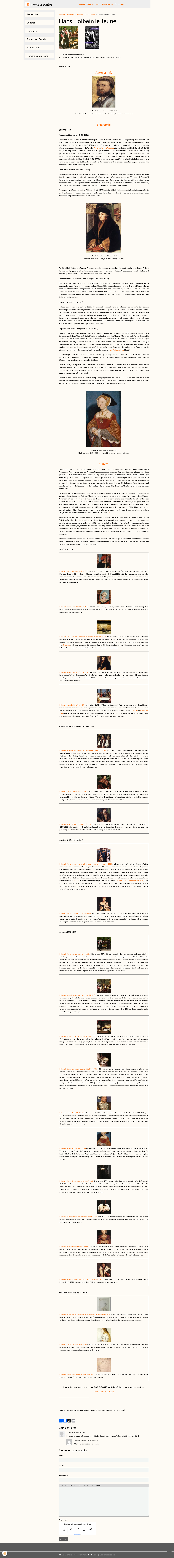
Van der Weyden (110, 148)
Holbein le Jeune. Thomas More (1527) (72, 791)
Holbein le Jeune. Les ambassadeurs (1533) (74, 954)
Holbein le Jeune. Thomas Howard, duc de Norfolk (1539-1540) (81, 1279)
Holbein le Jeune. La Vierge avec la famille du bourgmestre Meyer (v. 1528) (85, 864)
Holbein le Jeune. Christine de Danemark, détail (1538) (78, 1217)
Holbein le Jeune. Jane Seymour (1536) (72, 1148)
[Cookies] (5, 1553)
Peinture (91, 4)
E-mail (61, 1465)
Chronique (119, 4)
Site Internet (64, 1475)
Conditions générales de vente (86, 1555)
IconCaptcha (77, 1534)
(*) (110, 513)
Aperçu (98, 1486)
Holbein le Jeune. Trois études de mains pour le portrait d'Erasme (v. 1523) (84, 1314)
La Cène (135, 710)
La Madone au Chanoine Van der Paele (130, 881)
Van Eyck (99, 148)
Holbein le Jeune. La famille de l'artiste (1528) (75, 913)
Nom (61, 1455)
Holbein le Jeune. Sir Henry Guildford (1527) (75, 824)
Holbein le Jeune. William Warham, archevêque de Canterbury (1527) (82, 750)
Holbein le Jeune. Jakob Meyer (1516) (72, 571)
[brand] (39, 4)
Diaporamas (107, 4)
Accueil (82, 4)
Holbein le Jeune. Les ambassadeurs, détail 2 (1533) (77, 1036)
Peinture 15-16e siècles (86, 14)
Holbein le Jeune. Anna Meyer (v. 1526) (73, 1344)
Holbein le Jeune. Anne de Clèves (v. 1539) (73, 1247)
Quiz (98, 4)
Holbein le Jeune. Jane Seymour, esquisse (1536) (76, 1374)
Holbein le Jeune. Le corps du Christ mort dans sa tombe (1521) (82, 637)
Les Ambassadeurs (117, 350)
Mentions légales (65, 1555)
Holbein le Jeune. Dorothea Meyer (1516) (74, 607)
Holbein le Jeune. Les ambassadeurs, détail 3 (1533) (78, 1069)
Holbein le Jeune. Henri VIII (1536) (71, 1113)
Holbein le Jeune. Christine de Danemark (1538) (76, 1181)
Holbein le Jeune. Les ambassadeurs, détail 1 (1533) (77, 995)
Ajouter (63, 1539)
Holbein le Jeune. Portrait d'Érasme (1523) (74, 672)
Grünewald (66, 645)
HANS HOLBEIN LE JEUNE (104, 1392)
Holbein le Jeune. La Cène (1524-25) (71, 705)
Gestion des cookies (108, 1555)
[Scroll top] (169, 1553)
